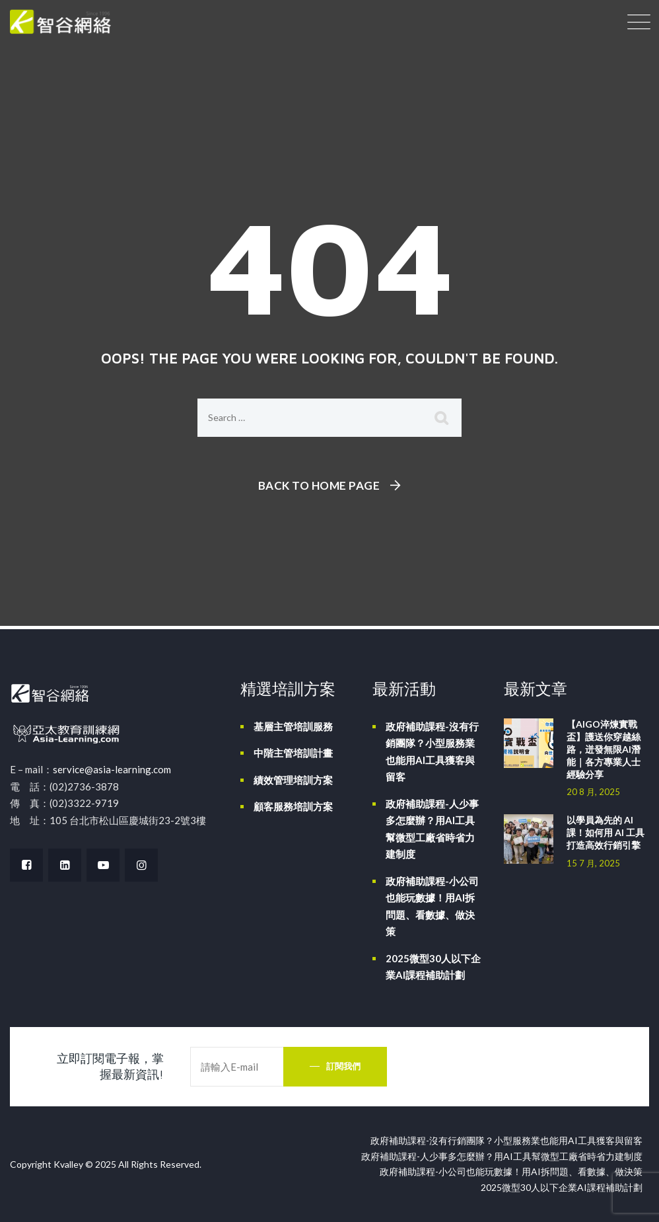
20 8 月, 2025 (593, 791)
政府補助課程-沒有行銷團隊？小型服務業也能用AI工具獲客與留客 (432, 751)
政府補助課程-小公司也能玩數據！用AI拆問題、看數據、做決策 (432, 906)
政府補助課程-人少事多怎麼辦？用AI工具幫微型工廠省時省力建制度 (432, 829)
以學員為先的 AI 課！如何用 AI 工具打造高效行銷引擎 (605, 832)
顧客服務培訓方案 (293, 806)
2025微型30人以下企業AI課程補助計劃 (433, 966)
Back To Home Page (319, 485)
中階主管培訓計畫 (293, 753)
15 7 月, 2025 (593, 863)
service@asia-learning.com (112, 769)
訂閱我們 (343, 1066)
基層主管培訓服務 (293, 726)
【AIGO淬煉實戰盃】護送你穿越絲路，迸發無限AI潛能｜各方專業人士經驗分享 (604, 749)
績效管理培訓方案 (293, 780)
